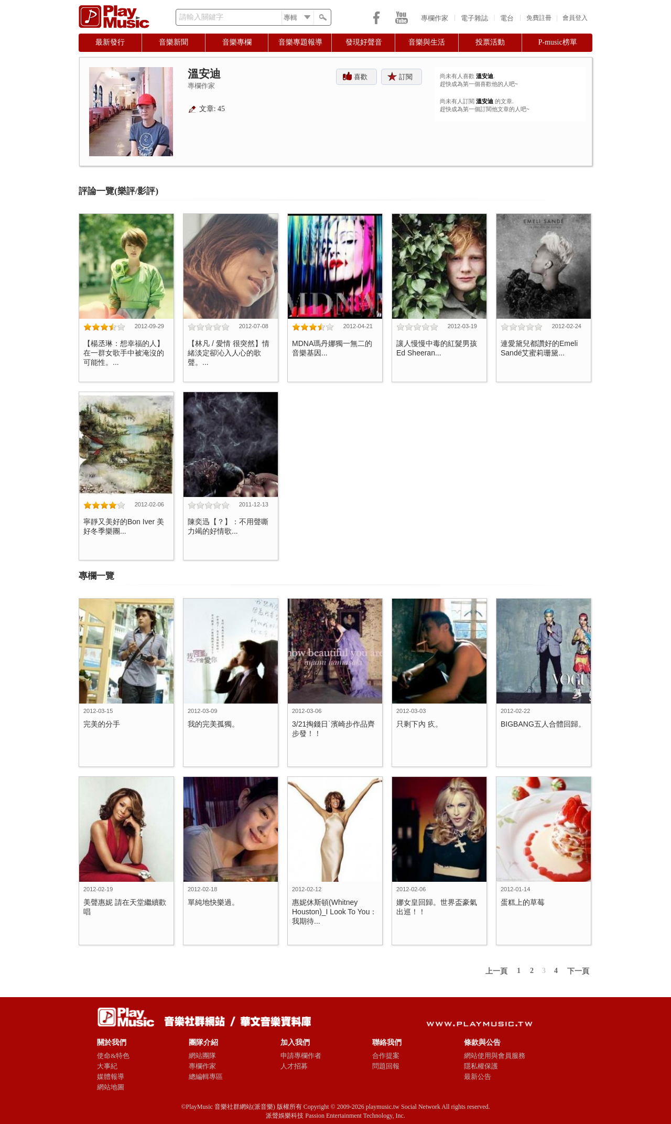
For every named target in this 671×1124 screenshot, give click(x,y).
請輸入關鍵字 (201, 17)
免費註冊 (538, 18)
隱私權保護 (481, 1066)
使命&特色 (113, 1056)
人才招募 (294, 1066)
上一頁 (496, 971)
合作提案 (385, 1056)
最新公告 (477, 1076)
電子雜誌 (474, 18)
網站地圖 (110, 1087)
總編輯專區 (206, 1076)
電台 (507, 18)
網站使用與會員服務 (494, 1056)
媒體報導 (110, 1076)
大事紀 (107, 1066)
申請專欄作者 (300, 1056)
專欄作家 (434, 18)
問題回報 (385, 1066)
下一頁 (578, 971)
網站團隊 (202, 1056)
